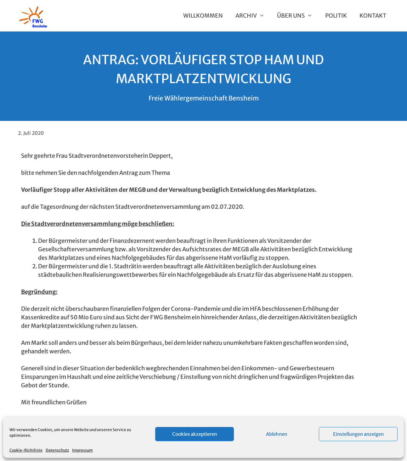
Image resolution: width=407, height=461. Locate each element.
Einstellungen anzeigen (358, 434)
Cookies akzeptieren (194, 434)
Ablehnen (276, 434)
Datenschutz (57, 450)
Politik (336, 15)
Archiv (253, 15)
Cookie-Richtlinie (25, 450)
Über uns (298, 15)
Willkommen (203, 15)
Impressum (82, 450)
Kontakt (372, 15)
